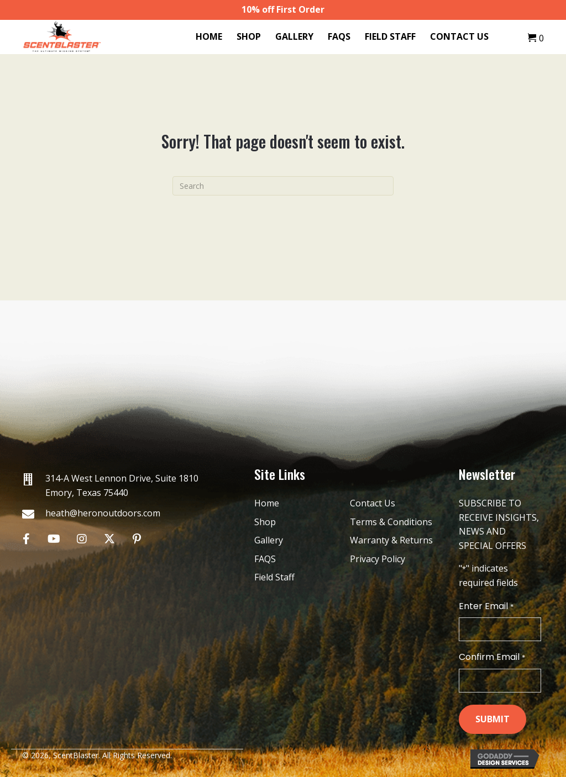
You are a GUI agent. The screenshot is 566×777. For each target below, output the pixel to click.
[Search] (283, 185)
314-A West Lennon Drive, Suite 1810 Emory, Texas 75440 (121, 485)
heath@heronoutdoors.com (102, 513)
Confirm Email (492, 657)
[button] (26, 539)
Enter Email (486, 606)
